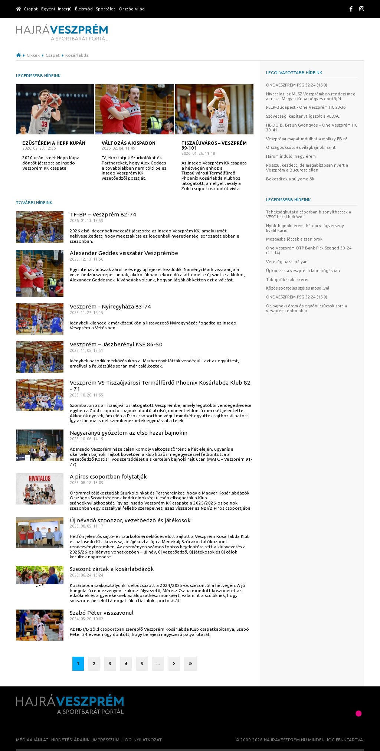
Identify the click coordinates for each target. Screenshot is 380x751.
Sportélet (105, 8)
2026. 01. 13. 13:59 (86, 221)
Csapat (31, 8)
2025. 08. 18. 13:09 (86, 483)
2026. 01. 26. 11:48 (198, 153)
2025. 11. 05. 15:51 (86, 351)
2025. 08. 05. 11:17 (86, 526)
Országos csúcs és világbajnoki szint (301, 147)
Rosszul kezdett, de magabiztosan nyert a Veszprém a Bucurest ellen (307, 167)
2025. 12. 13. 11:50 (86, 259)
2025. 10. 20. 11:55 (86, 395)
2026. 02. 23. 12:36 (39, 148)
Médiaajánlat (32, 739)
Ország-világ (132, 8)
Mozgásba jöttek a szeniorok (294, 239)
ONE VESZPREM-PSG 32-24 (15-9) (296, 85)
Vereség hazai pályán (287, 261)
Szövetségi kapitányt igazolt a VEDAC (303, 116)
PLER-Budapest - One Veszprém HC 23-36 (305, 107)
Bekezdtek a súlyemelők (290, 179)
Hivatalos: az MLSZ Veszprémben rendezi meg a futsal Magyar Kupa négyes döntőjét (311, 96)
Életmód (84, 8)
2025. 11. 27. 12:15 (86, 313)
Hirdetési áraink (70, 739)
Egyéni (48, 8)
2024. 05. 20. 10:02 (86, 619)
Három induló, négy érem (291, 156)
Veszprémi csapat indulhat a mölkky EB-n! (306, 139)
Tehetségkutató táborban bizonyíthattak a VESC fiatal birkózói (308, 214)
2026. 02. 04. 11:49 (118, 148)
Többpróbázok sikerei (287, 279)
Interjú (65, 8)
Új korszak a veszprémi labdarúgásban (303, 270)
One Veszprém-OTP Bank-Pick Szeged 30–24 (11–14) (308, 250)
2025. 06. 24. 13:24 (86, 575)
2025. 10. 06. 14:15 (86, 439)
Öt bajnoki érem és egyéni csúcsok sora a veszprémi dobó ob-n (306, 308)
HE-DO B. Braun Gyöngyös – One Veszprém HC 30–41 (311, 127)
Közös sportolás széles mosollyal (297, 288)
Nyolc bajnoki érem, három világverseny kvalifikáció (305, 228)
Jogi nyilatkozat (142, 739)
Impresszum (106, 739)
